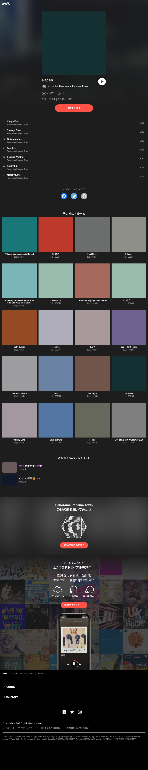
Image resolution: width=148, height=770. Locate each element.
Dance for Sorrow (129, 347)
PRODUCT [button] (10, 687)
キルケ (92, 347)
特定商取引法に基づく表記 (78, 728)
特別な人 (56, 254)
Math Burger (19, 347)
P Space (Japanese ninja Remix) (19, 254)
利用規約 (6, 728)
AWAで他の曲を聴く (74, 545)
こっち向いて (128, 300)
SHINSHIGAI (55, 300)
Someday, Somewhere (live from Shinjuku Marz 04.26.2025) (19, 301)
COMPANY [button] (10, 697)
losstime (56, 347)
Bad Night (92, 393)
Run (56, 393)
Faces (40, 673)
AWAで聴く (74, 108)
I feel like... (92, 254)
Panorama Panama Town (73, 86)
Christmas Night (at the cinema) (92, 300)
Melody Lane (19, 440)
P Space (128, 254)
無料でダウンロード (74, 605)
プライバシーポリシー (25, 728)
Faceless (129, 393)
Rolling (92, 440)
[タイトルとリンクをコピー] (84, 196)
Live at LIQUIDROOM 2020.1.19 (129, 440)
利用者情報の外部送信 (50, 728)
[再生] (102, 81)
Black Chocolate (19, 393)
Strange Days (56, 440)
